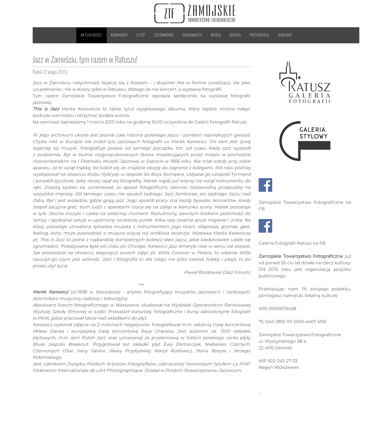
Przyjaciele (260, 35)
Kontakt (285, 35)
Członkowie (164, 35)
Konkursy (119, 35)
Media (216, 35)
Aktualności (91, 35)
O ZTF (141, 35)
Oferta (235, 35)
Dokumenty (192, 35)
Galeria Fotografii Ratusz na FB (292, 243)
